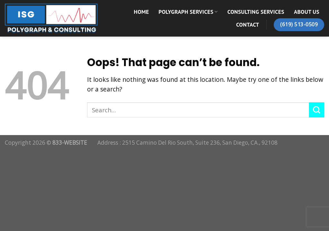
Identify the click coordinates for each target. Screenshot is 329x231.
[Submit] (316, 109)
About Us (306, 11)
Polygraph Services (188, 11)
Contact (247, 24)
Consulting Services (255, 11)
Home (141, 11)
